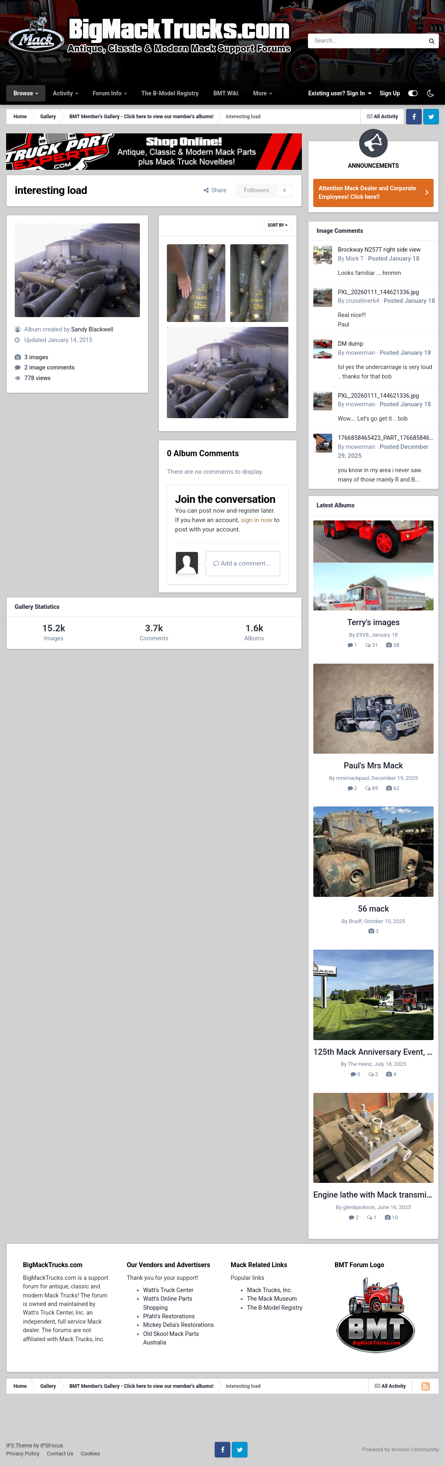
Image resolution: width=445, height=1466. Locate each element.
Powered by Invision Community (400, 1449)
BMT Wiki (226, 93)
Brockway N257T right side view (379, 249)
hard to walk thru (195, 292)
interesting (187, 397)
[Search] (344, 41)
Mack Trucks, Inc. (269, 1290)
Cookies (90, 1453)
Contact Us (60, 1453)
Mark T (355, 258)
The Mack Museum (272, 1298)
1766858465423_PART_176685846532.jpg (385, 439)
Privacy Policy (22, 1453)
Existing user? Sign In (339, 93)
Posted (394, 258)
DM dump (350, 343)
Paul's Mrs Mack (373, 765)
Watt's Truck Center (168, 1290)
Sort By (278, 225)
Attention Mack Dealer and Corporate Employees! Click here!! (367, 192)
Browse (23, 93)
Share (215, 190)
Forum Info (108, 93)
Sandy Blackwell (92, 329)
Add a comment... (241, 563)
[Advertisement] (222, 1420)
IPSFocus (51, 1445)
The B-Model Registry (170, 93)
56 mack (373, 909)
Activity (63, 93)
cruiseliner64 (362, 300)
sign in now (257, 520)
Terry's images (373, 622)
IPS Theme (19, 1445)
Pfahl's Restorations (169, 1316)
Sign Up (390, 93)
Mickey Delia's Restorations (178, 1325)
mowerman (360, 352)
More (260, 93)
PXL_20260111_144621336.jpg (378, 292)
